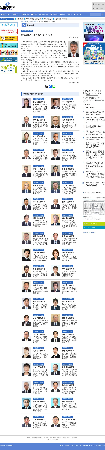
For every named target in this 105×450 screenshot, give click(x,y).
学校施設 (25, 14)
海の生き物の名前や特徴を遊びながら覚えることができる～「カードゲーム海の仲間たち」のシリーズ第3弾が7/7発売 (95, 145)
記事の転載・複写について (89, 445)
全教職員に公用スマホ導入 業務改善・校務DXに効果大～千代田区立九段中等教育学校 (95, 184)
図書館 (34, 14)
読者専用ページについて (92, 94)
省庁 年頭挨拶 (48, 19)
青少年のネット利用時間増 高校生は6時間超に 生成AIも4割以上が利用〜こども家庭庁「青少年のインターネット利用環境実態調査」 (95, 165)
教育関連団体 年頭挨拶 (61, 19)
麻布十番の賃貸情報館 (52, 439)
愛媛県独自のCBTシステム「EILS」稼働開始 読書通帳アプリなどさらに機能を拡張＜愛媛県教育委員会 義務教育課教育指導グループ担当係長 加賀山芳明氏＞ (95, 175)
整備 (62, 14)
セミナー (77, 14)
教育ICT (16, 14)
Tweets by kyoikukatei (89, 232)
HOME (61, 445)
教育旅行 (54, 14)
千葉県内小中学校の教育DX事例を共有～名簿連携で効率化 (95, 138)
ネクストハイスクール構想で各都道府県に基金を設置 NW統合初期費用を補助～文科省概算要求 (95, 113)
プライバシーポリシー (76, 445)
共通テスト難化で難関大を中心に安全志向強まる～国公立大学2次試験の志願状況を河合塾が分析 (95, 132)
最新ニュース (6, 14)
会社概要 (67, 445)
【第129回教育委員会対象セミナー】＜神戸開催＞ (95, 126)
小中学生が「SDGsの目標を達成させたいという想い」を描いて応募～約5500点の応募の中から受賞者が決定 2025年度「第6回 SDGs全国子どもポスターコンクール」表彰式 (95, 154)
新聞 (96, 100)
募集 (69, 14)
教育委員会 (43, 14)
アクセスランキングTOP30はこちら (92, 192)
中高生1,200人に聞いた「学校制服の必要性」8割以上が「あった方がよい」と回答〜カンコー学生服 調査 (95, 120)
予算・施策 (20, 19)
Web (99, 100)
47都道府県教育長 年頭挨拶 (33, 19)
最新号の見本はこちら (89, 216)
